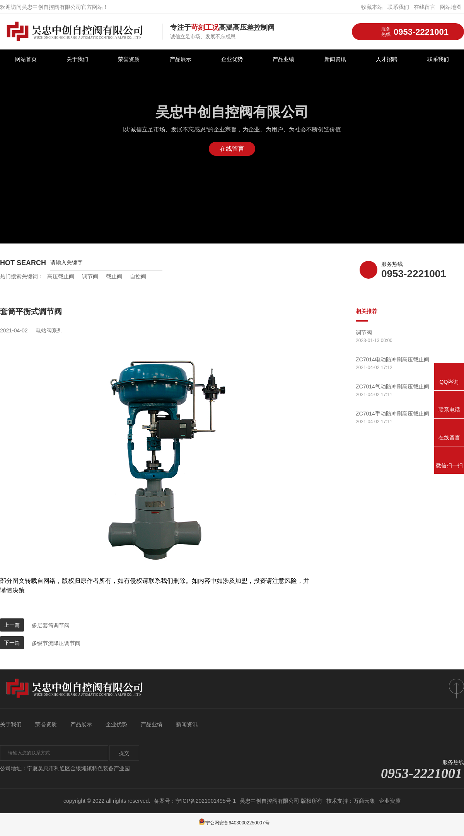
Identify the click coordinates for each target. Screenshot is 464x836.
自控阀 (138, 276)
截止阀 (114, 276)
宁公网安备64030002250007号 (233, 823)
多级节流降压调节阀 (56, 643)
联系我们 (398, 7)
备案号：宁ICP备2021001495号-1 (195, 801)
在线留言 (424, 7)
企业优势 (232, 59)
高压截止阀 (60, 276)
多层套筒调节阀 (51, 625)
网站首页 (26, 59)
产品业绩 (283, 59)
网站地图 (451, 7)
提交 (125, 753)
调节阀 (90, 276)
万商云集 (364, 801)
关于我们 (77, 59)
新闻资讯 (335, 59)
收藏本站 (372, 7)
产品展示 (180, 59)
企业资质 (390, 801)
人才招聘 (386, 59)
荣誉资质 (129, 59)
